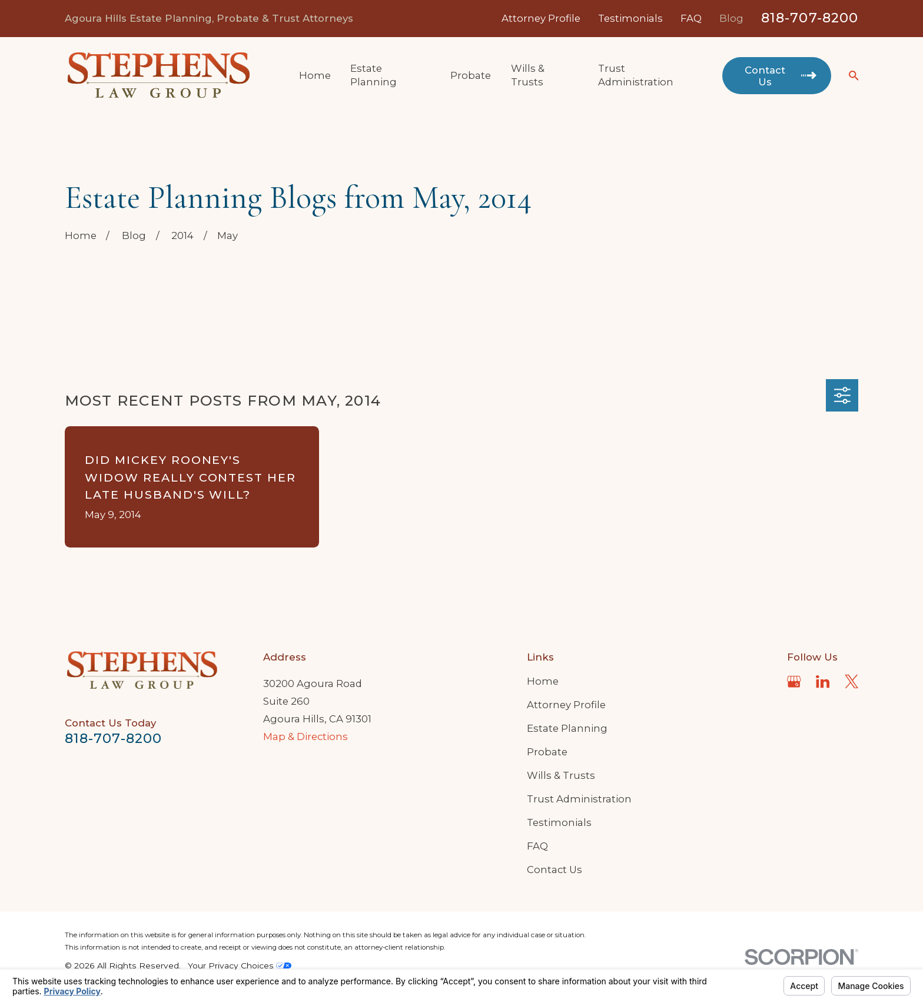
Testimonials (630, 18)
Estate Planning (567, 728)
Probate (547, 752)
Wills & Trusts (561, 775)
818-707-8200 (809, 17)
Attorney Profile (541, 18)
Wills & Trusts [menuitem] (527, 75)
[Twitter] (851, 681)
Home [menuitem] (315, 75)
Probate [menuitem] (470, 75)
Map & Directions (305, 736)
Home (543, 681)
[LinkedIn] (822, 681)
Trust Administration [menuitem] (635, 75)
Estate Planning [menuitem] (373, 75)
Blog (731, 18)
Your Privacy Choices (239, 965)
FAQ (691, 18)
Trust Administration (579, 799)
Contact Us (554, 869)
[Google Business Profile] (794, 681)
